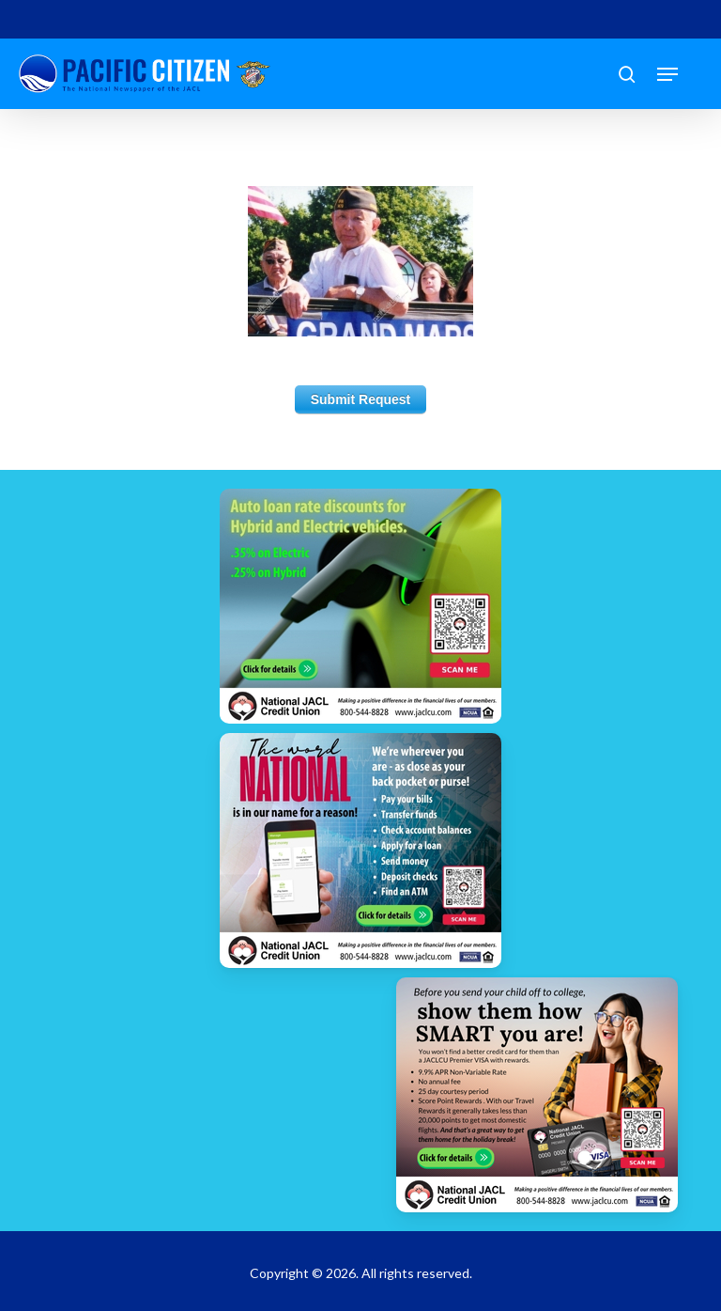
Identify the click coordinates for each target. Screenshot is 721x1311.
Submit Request (361, 399)
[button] (667, 74)
